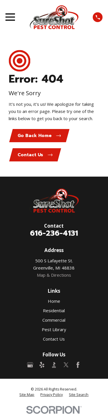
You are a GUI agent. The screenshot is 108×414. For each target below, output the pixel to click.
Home (54, 301)
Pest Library (54, 329)
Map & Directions (54, 275)
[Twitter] (66, 365)
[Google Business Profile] (30, 365)
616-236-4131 (54, 233)
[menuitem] (26, 394)
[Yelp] (42, 365)
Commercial (53, 320)
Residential (54, 310)
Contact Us (54, 339)
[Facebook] (78, 365)
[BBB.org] (54, 365)
